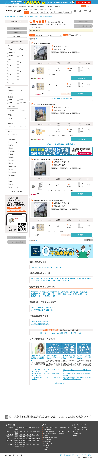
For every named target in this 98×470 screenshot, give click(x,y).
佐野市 (44, 267)
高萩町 (84, 279)
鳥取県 (25, 440)
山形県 (37, 427)
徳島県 (37, 440)
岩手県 (25, 427)
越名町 (43, 279)
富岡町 (58, 280)
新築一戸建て (64, 333)
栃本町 (53, 280)
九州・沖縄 (9, 444)
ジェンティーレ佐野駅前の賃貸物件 (44, 104)
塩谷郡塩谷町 (65, 292)
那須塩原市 (34, 296)
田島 (60, 267)
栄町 (52, 279)
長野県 (25, 435)
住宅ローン (46, 445)
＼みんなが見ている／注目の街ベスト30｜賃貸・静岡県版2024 (68, 356)
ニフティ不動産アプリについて (81, 429)
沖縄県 (22, 446)
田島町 (33, 280)
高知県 (25, 442)
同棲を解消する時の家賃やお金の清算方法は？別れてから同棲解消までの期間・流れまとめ (77, 378)
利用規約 (83, 455)
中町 (63, 280)
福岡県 (16, 444)
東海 (7, 437)
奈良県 (33, 439)
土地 (80, 333)
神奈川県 (21, 431)
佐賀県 (20, 444)
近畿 (7, 439)
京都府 (25, 439)
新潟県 (16, 435)
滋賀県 (29, 439)
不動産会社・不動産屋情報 (50, 437)
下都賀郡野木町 (55, 292)
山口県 (33, 440)
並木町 (67, 280)
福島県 (16, 429)
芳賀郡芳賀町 (35, 292)
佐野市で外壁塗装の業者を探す (40, 322)
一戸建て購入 (46, 433)
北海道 (16, 427)
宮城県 (29, 427)
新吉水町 (73, 279)
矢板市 (87, 294)
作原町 (57, 279)
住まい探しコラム (47, 443)
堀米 (48, 267)
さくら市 (41, 296)
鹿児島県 (17, 446)
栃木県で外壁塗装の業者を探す (40, 324)
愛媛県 (20, 442)
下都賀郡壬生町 (44, 292)
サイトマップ (76, 435)
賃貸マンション (50, 427)
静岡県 (25, 437)
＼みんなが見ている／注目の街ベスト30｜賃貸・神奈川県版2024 (53, 356)
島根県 (29, 440)
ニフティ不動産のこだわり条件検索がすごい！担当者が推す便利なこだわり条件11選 (38, 357)
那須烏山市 (48, 296)
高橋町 (89, 279)
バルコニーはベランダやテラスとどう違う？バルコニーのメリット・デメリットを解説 (46, 370)
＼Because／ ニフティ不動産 (80, 427)
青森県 (20, 427)
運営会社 (62, 455)
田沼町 (43, 280)
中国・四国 (9, 440)
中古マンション (54, 333)
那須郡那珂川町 (35, 294)
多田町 (38, 280)
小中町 (48, 279)
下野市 (55, 296)
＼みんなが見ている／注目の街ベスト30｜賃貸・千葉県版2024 (84, 356)
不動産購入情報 (47, 429)
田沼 (36, 267)
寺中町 (67, 279)
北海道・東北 (9, 427)
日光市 (65, 294)
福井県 (37, 435)
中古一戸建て (73, 333)
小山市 (70, 294)
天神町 (48, 280)
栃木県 (38, 431)
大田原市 (81, 294)
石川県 (33, 435)
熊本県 (29, 444)
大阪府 (16, 439)
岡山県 (20, 440)
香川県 (16, 442)
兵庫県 (20, 439)
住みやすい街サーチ (48, 441)
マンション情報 (47, 439)
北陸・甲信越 (9, 435)
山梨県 (20, 435)
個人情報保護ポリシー (72, 455)
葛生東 (33, 279)
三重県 (29, 437)
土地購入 (45, 435)
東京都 (16, 431)
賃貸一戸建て (66, 427)
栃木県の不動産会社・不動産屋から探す (43, 310)
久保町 (38, 279)
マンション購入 (47, 431)
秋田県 (33, 427)
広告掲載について (77, 433)
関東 (7, 431)
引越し (45, 449)
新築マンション (44, 333)
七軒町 (62, 279)
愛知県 (16, 437)
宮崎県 (37, 444)
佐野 (40, 267)
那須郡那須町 (84, 292)
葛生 (52, 267)
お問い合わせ (76, 431)
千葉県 (30, 431)
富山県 (29, 435)
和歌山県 (38, 439)
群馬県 (16, 433)
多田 (32, 267)
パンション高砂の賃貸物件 (42, 43)
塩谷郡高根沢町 (74, 292)
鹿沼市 (60, 294)
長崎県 (25, 444)
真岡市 (75, 294)
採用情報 (90, 455)
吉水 (56, 267)
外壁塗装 (45, 447)
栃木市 (55, 294)
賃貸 (44, 427)
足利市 (50, 294)
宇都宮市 (44, 294)
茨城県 (34, 431)
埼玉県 (26, 431)
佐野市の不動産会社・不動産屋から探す (43, 308)
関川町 (79, 279)
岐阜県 (20, 437)
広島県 (16, 440)
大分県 (33, 444)
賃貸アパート (58, 427)
